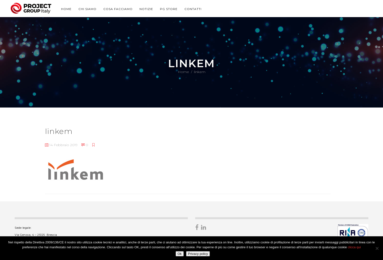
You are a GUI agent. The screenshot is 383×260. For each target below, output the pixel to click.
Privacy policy (198, 254)
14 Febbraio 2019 (61, 145)
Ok (180, 254)
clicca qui (354, 247)
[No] (376, 248)
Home (183, 72)
